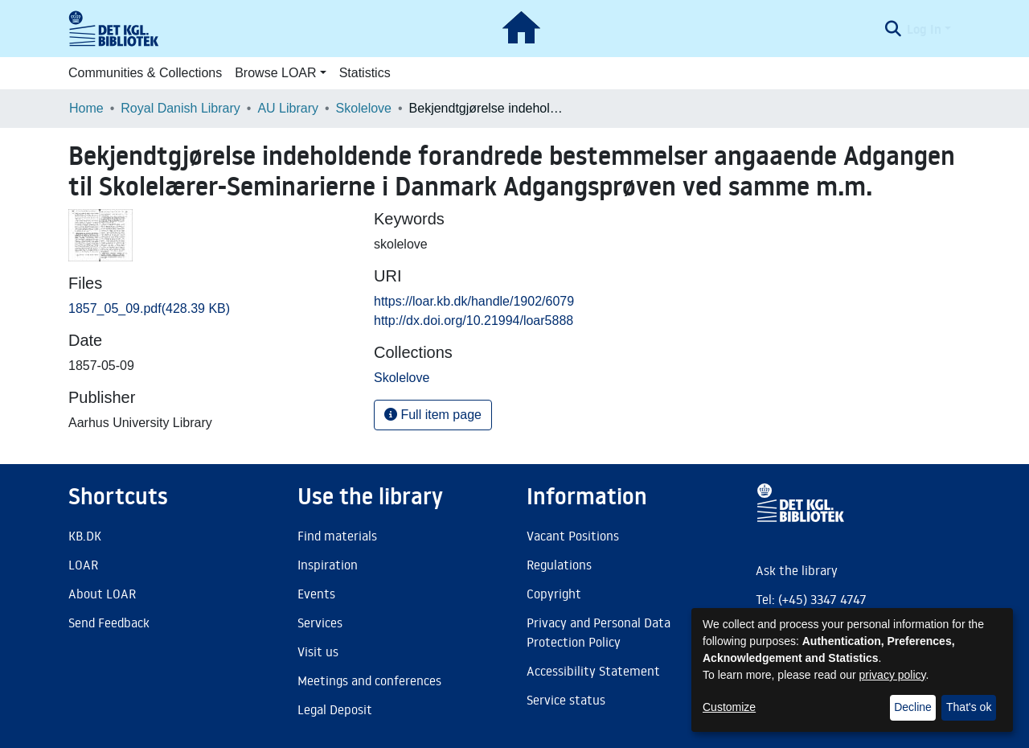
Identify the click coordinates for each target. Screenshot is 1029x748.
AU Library (287, 108)
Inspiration (327, 565)
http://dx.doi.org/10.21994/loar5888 (473, 320)
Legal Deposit (334, 709)
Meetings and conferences (369, 680)
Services (319, 622)
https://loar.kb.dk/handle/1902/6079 (474, 301)
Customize (729, 707)
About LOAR (102, 594)
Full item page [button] (433, 414)
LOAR (83, 565)
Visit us (317, 651)
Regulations (559, 565)
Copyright (554, 594)
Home (86, 108)
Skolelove (364, 108)
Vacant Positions (573, 536)
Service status (566, 700)
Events (316, 594)
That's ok (968, 707)
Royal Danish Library (180, 108)
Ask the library (797, 570)
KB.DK (84, 536)
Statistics (365, 73)
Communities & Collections (145, 73)
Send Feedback (109, 622)
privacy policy (892, 674)
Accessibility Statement (593, 671)
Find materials (337, 536)
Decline (913, 707)
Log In (924, 29)
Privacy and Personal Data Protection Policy (598, 632)
